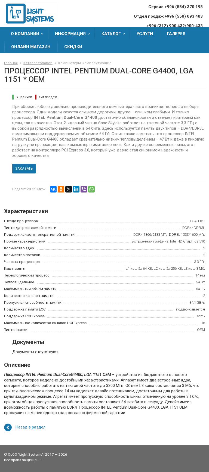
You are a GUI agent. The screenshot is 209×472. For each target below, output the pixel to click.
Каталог (115, 33)
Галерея (176, 33)
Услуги (145, 33)
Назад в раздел (30, 427)
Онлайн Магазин (30, 46)
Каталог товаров (38, 63)
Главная (11, 63)
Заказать (24, 168)
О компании (29, 33)
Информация (74, 33)
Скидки (73, 46)
